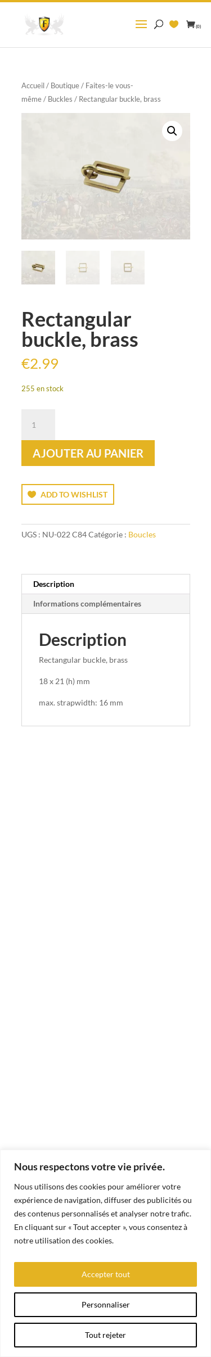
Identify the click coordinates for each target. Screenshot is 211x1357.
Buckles (60, 98)
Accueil (32, 85)
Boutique (65, 85)
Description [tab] (53, 584)
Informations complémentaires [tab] (87, 603)
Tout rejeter (105, 1335)
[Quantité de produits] (38, 425)
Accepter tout (106, 1274)
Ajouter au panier (88, 453)
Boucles (142, 534)
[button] (172, 131)
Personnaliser (106, 1304)
